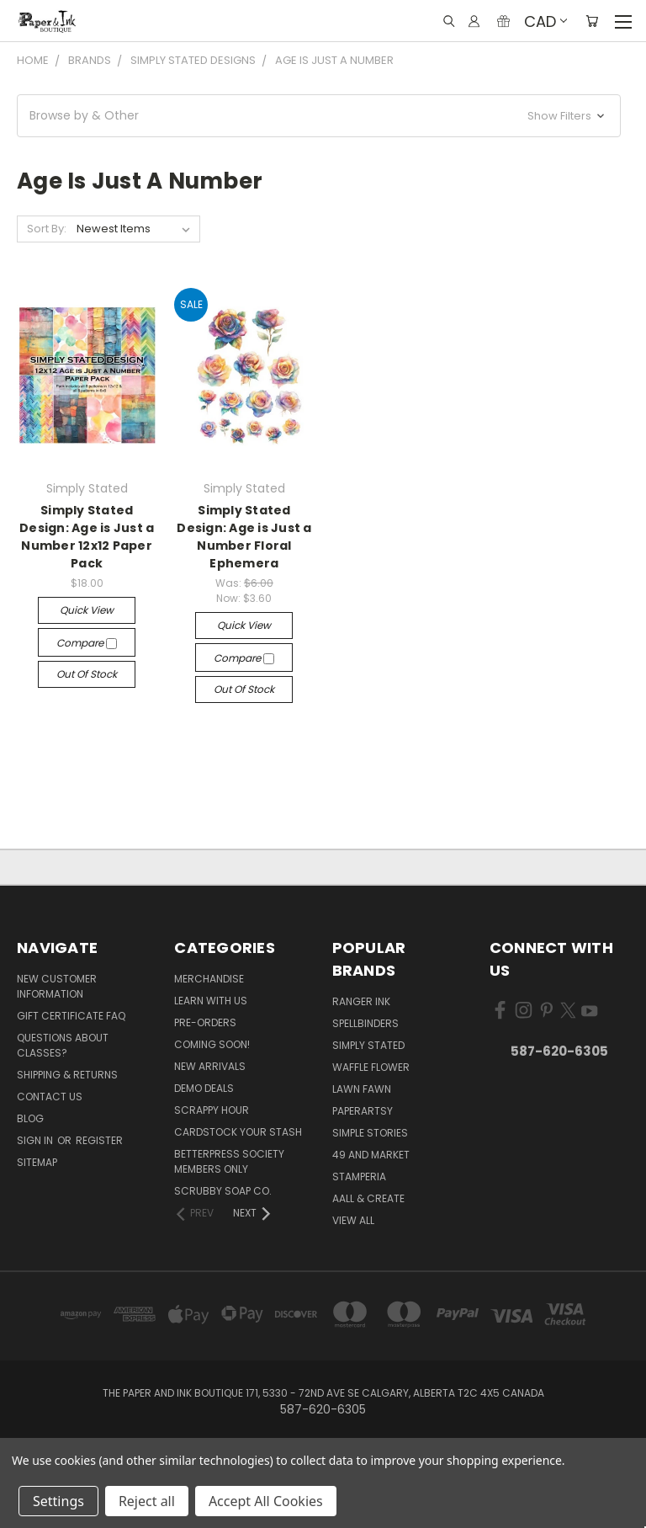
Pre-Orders (205, 1022)
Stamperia (359, 1176)
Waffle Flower (371, 1067)
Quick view (87, 610)
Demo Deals (204, 1088)
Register (99, 1140)
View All (353, 1220)
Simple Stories (370, 1133)
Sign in (36, 1140)
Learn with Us (210, 1000)
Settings (58, 1501)
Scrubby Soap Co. (223, 1191)
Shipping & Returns (67, 1074)
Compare (86, 643)
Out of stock (86, 674)
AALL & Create (368, 1198)
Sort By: (46, 229)
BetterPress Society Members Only (229, 1161)
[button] (319, 115)
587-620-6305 (559, 1051)
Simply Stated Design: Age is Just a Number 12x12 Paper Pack (86, 537)
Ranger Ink (361, 1001)
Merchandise (209, 979)
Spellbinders (365, 1023)
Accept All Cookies (266, 1501)
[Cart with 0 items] (592, 21)
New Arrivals (210, 1066)
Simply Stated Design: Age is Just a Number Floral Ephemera (244, 537)
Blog (30, 1118)
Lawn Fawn (361, 1089)
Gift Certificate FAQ (71, 1016)
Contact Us (49, 1096)
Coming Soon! (212, 1044)
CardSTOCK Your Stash (238, 1132)
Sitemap (37, 1162)
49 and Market (371, 1154)
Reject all (147, 1501)
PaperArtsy (362, 1111)
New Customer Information (57, 986)
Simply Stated (368, 1045)
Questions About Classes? (63, 1045)
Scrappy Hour (211, 1110)
